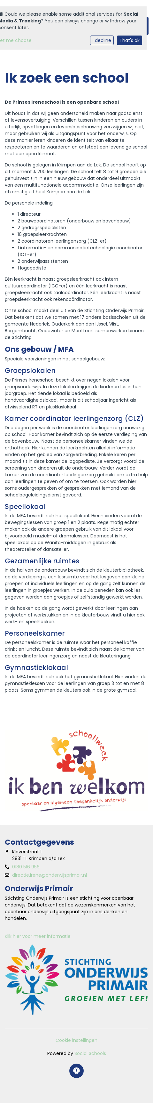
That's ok (129, 40)
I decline (102, 40)
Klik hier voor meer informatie (38, 936)
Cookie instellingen (76, 1040)
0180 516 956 (26, 867)
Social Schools (90, 1053)
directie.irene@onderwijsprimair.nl (49, 875)
